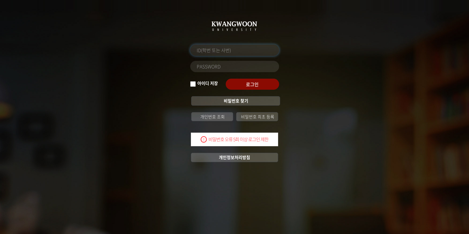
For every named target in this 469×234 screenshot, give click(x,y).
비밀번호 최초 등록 (257, 116)
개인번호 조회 (212, 116)
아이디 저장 (207, 83)
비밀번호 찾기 (235, 101)
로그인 (252, 84)
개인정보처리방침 (234, 157)
